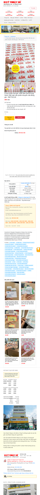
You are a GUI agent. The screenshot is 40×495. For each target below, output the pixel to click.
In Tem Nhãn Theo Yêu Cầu (27, 247)
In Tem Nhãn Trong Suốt (10, 251)
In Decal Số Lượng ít (9, 244)
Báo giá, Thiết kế (14, 17)
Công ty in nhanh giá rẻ (24, 197)
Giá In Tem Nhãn (20, 272)
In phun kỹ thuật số (26, 183)
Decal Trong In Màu (9, 254)
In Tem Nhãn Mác (8, 249)
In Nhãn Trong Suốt (29, 265)
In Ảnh (21, 17)
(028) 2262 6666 (23, 221)
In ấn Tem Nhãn (8, 268)
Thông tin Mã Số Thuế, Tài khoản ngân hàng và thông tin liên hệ (18, 473)
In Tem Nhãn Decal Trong (10, 256)
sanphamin (13, 36)
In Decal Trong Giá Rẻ (19, 254)
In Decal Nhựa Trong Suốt (20, 258)
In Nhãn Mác (17, 247)
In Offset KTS (24, 20)
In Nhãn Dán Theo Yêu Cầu (10, 265)
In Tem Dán (19, 261)
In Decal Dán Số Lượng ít (22, 246)
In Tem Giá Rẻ (8, 261)
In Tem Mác (25, 261)
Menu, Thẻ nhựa (28, 17)
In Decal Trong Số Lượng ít (28, 242)
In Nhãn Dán (18, 242)
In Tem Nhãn (12, 242)
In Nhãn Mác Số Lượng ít (10, 246)
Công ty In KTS (11, 22)
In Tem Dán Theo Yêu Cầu (10, 263)
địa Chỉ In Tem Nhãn (29, 268)
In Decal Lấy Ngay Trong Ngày (11, 267)
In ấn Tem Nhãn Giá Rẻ (22, 263)
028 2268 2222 (18, 467)
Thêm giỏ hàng (9, 118)
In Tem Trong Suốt (28, 253)
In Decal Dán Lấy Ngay (23, 267)
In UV (5, 22)
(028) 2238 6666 (14, 221)
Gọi (38, 249)
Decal (26, 186)
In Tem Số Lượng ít (21, 274)
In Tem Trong (20, 265)
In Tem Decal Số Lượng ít (10, 275)
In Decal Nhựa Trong (9, 253)
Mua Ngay (20, 117)
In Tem (13, 261)
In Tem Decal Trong (9, 247)
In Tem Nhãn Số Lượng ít (18, 268)
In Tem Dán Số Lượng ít (21, 270)
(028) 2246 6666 (12, 222)
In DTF (30, 20)
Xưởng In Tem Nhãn (28, 249)
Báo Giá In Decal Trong (21, 256)
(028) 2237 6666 (29, 222)
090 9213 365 (22, 132)
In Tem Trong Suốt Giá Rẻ (22, 251)
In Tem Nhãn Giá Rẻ (18, 249)
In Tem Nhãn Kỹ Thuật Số (10, 274)
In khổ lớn (17, 20)
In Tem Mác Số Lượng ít (10, 270)
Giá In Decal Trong (29, 254)
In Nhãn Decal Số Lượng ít (20, 244)
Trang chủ (6, 17)
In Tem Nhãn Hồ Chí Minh (10, 272)
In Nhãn (29, 270)
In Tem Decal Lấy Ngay (10, 260)
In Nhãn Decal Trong (9, 258)
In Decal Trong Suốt (19, 253)
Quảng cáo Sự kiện (8, 20)
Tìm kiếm (33, 8)
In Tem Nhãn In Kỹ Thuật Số (22, 260)
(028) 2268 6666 (21, 222)
